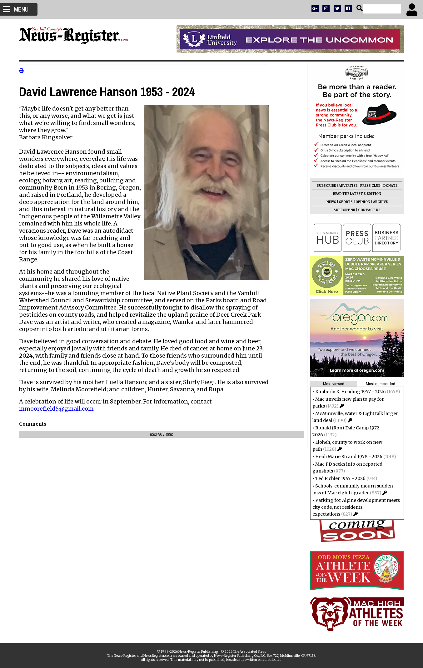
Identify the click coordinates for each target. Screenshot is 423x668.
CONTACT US (367, 210)
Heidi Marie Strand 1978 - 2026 (347, 456)
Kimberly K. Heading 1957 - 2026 (348, 391)
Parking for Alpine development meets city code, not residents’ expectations (354, 507)
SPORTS (344, 202)
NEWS (329, 202)
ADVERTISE (346, 186)
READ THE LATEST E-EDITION (355, 194)
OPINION (361, 202)
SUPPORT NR (342, 210)
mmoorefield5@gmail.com (58, 408)
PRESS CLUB (368, 186)
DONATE (388, 186)
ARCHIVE (378, 202)
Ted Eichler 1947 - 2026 (338, 478)
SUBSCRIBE (324, 186)
